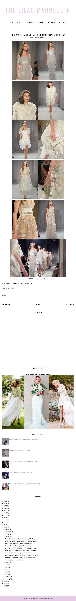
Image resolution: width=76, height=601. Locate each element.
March (7, 574)
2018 (5, 515)
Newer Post (7, 304)
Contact (20, 22)
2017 (5, 517)
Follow (51, 22)
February (8, 576)
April (6, 572)
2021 (5, 508)
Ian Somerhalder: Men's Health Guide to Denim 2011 (23, 439)
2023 (5, 503)
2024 (5, 501)
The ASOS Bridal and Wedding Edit (38, 374)
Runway (12, 288)
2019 (5, 513)
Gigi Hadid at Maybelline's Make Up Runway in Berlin (24, 461)
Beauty (41, 22)
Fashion (30, 22)
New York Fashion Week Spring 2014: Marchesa (19, 553)
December (8, 529)
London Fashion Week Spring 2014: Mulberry (18, 546)
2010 (5, 586)
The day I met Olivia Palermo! (13, 560)
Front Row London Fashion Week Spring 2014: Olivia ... (21, 539)
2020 (5, 510)
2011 (5, 583)
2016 (5, 520)
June (6, 567)
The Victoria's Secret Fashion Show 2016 (20, 472)
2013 (5, 527)
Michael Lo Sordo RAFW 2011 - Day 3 (19, 450)
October (7, 534)
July (6, 564)
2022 (5, 506)
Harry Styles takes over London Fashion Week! (18, 543)
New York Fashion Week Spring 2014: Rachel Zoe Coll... (21, 555)
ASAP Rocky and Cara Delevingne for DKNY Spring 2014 (24, 484)
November (8, 531)
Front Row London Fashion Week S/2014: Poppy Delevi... (21, 541)
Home (11, 22)
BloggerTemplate (49, 598)
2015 (5, 522)
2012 (5, 581)
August (7, 562)
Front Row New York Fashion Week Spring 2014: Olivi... (21, 550)
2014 (5, 524)
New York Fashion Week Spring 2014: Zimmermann (20, 557)
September (8, 536)
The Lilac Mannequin (38, 9)
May (6, 569)
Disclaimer (62, 22)
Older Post (69, 304)
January (7, 579)
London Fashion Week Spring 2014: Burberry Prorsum (20, 548)
